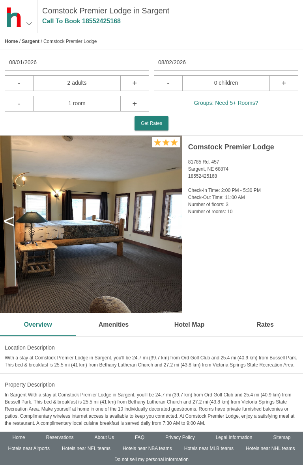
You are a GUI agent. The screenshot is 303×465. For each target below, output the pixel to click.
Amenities (114, 324)
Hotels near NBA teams (147, 448)
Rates (265, 324)
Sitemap (281, 437)
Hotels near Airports (29, 448)
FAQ (139, 437)
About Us (104, 437)
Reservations (60, 437)
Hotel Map (189, 324)
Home (11, 41)
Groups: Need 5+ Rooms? (226, 103)
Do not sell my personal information (151, 459)
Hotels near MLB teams (209, 448)
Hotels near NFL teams (86, 448)
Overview (38, 324)
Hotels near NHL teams (270, 448)
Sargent (30, 41)
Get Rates (151, 123)
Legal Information (234, 437)
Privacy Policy (180, 437)
